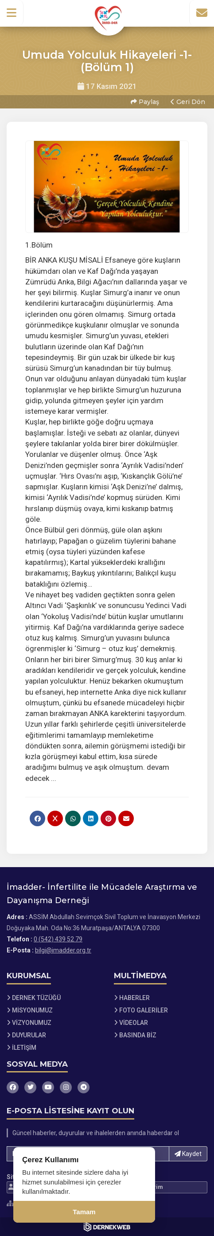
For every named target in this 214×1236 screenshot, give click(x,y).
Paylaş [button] (145, 102)
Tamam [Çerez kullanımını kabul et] (84, 1212)
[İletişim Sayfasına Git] (201, 13)
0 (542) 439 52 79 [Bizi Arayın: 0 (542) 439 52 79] (58, 939)
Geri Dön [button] (188, 102)
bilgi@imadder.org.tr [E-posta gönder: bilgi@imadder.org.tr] (63, 950)
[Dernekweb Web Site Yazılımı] (107, 1227)
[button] (11, 13)
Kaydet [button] (188, 1153)
